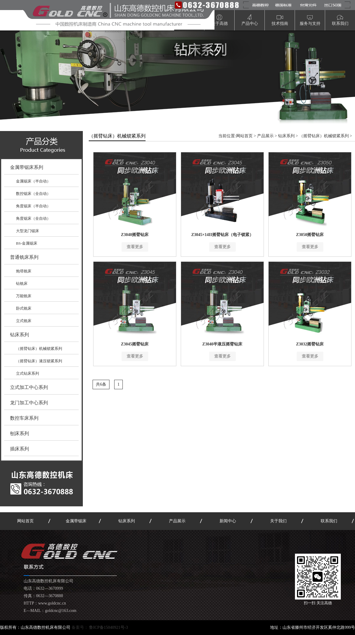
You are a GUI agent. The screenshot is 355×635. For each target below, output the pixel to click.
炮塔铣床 (23, 271)
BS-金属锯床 (26, 243)
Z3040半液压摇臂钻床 (222, 344)
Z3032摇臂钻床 (310, 344)
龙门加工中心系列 (29, 402)
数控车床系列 (24, 418)
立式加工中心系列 (29, 387)
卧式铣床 (23, 308)
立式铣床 (23, 321)
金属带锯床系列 (26, 167)
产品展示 (265, 136)
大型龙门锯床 (27, 231)
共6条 (101, 384)
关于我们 (278, 521)
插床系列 (19, 448)
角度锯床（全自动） (33, 218)
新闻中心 (228, 521)
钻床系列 (19, 334)
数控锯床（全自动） (33, 193)
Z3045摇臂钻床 (135, 344)
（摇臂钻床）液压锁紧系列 (39, 361)
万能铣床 (23, 296)
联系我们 (329, 521)
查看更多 (135, 247)
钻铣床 (22, 283)
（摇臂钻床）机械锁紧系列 (39, 348)
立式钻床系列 (27, 373)
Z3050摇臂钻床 (310, 234)
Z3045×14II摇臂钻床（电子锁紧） (222, 234)
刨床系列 (19, 433)
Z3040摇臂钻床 (135, 234)
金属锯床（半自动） (33, 181)
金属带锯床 (76, 521)
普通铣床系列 (24, 257)
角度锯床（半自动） (33, 206)
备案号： (100, 627)
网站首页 (244, 136)
